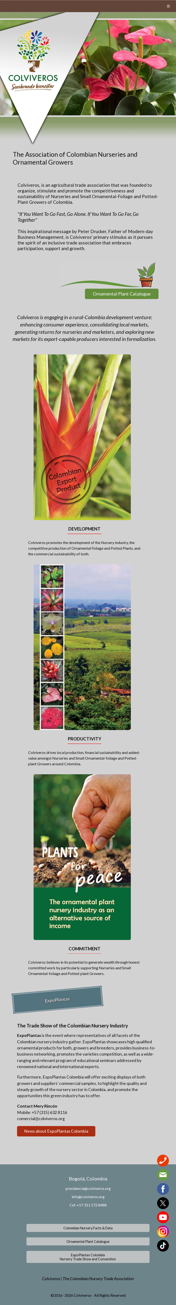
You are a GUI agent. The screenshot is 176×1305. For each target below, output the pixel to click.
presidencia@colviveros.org (88, 1188)
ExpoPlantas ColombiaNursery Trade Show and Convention (88, 1257)
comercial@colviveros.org (41, 1118)
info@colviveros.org (88, 1196)
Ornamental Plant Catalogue (122, 293)
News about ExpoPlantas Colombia (56, 1131)
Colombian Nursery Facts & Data (88, 1228)
